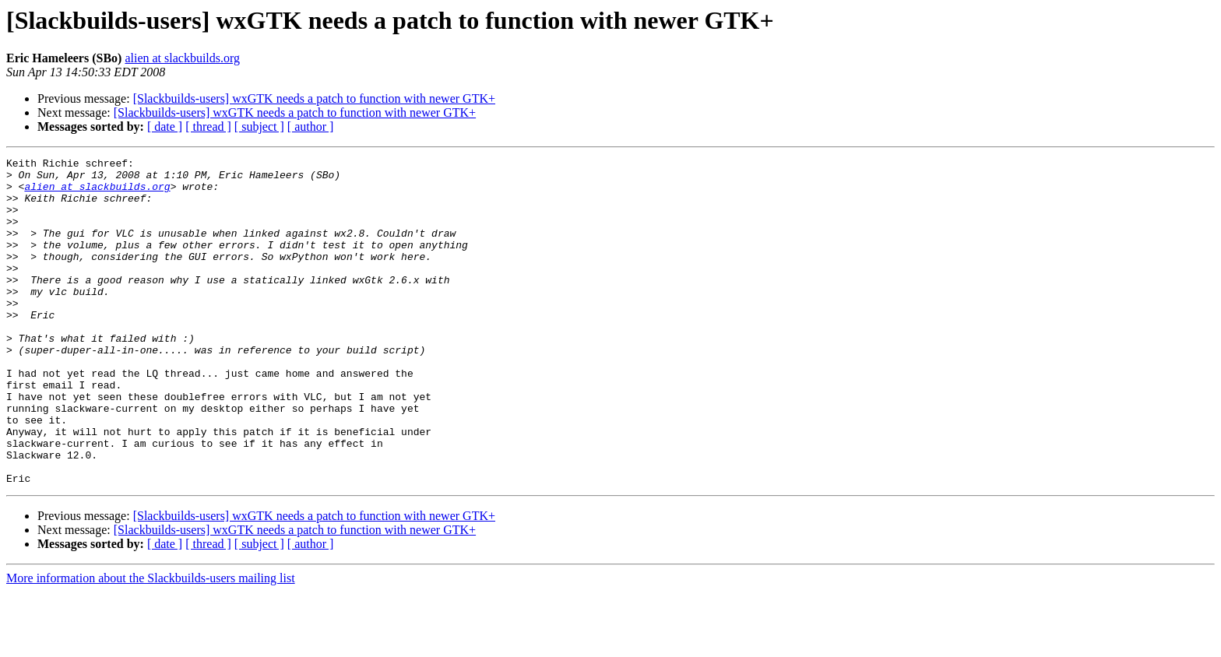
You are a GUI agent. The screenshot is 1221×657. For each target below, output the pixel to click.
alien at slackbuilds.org (182, 58)
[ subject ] (259, 126)
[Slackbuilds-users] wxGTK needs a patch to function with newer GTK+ (314, 98)
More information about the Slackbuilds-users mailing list (150, 643)
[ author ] (310, 126)
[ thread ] (208, 126)
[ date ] (164, 126)
